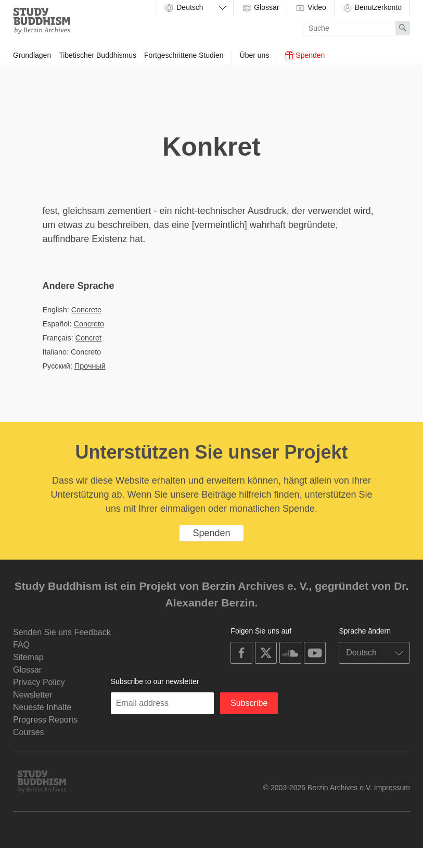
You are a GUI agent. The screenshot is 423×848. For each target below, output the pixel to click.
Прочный (90, 366)
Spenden (305, 55)
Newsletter (33, 694)
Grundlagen (32, 55)
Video (310, 8)
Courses (28, 732)
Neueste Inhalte (42, 707)
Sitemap (28, 657)
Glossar (260, 8)
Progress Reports (45, 719)
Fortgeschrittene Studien (184, 55)
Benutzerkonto (372, 8)
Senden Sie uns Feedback (62, 632)
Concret (88, 338)
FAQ (21, 644)
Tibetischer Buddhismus (97, 55)
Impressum (392, 787)
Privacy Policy (39, 682)
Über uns (255, 55)
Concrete (86, 310)
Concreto (89, 324)
